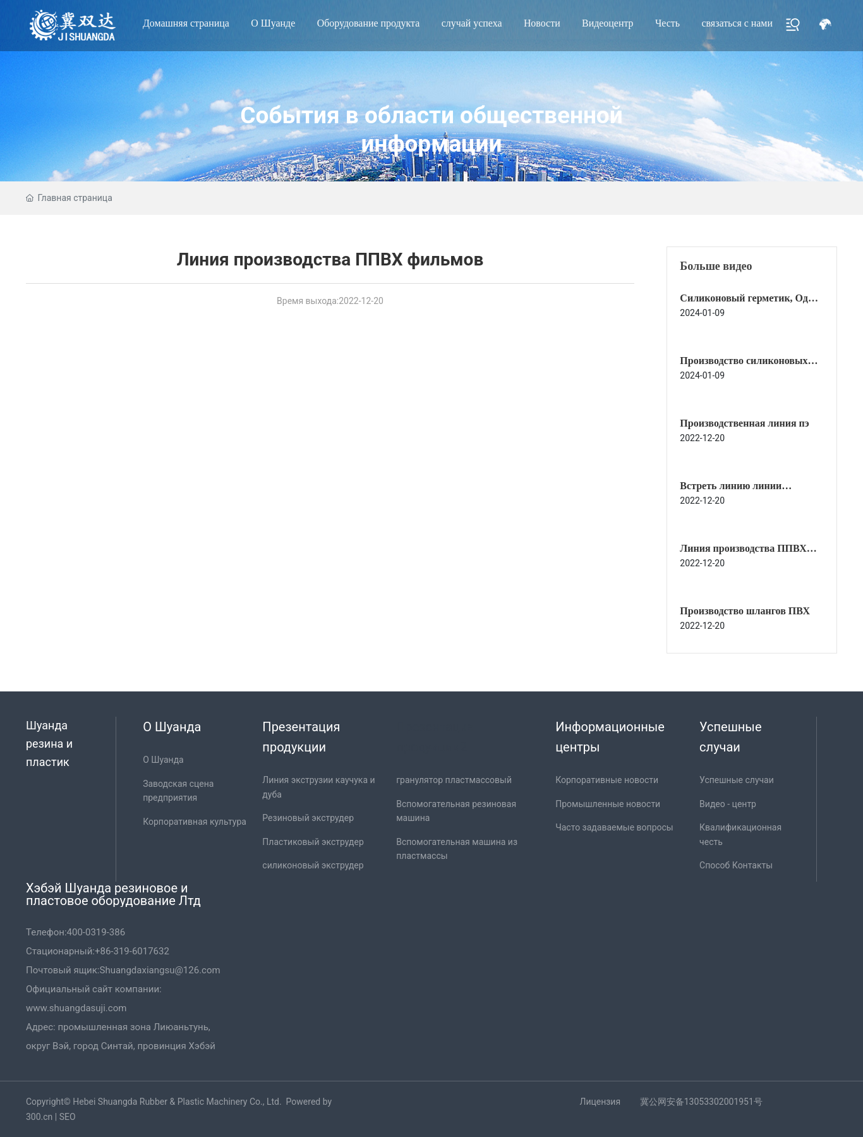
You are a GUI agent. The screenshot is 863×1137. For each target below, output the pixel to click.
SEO (67, 1117)
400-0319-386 (96, 932)
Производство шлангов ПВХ (745, 610)
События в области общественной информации (431, 129)
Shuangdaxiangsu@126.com (160, 970)
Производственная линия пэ (744, 423)
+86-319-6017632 (132, 951)
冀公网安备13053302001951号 (701, 1102)
